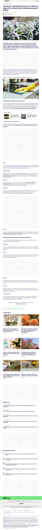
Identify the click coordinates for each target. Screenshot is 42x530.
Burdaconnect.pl (7, 513)
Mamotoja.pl (19, 510)
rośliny (21, 308)
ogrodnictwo (15, 308)
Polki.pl (18, 512)
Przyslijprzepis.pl (24, 512)
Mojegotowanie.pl (26, 510)
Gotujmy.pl (14, 510)
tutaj (14, 528)
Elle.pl (5, 510)
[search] (36, 1)
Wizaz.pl (33, 512)
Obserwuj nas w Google (21, 304)
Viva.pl (29, 512)
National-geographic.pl (8, 512)
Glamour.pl (9, 510)
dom (4, 308)
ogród (9, 308)
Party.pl (14, 512)
